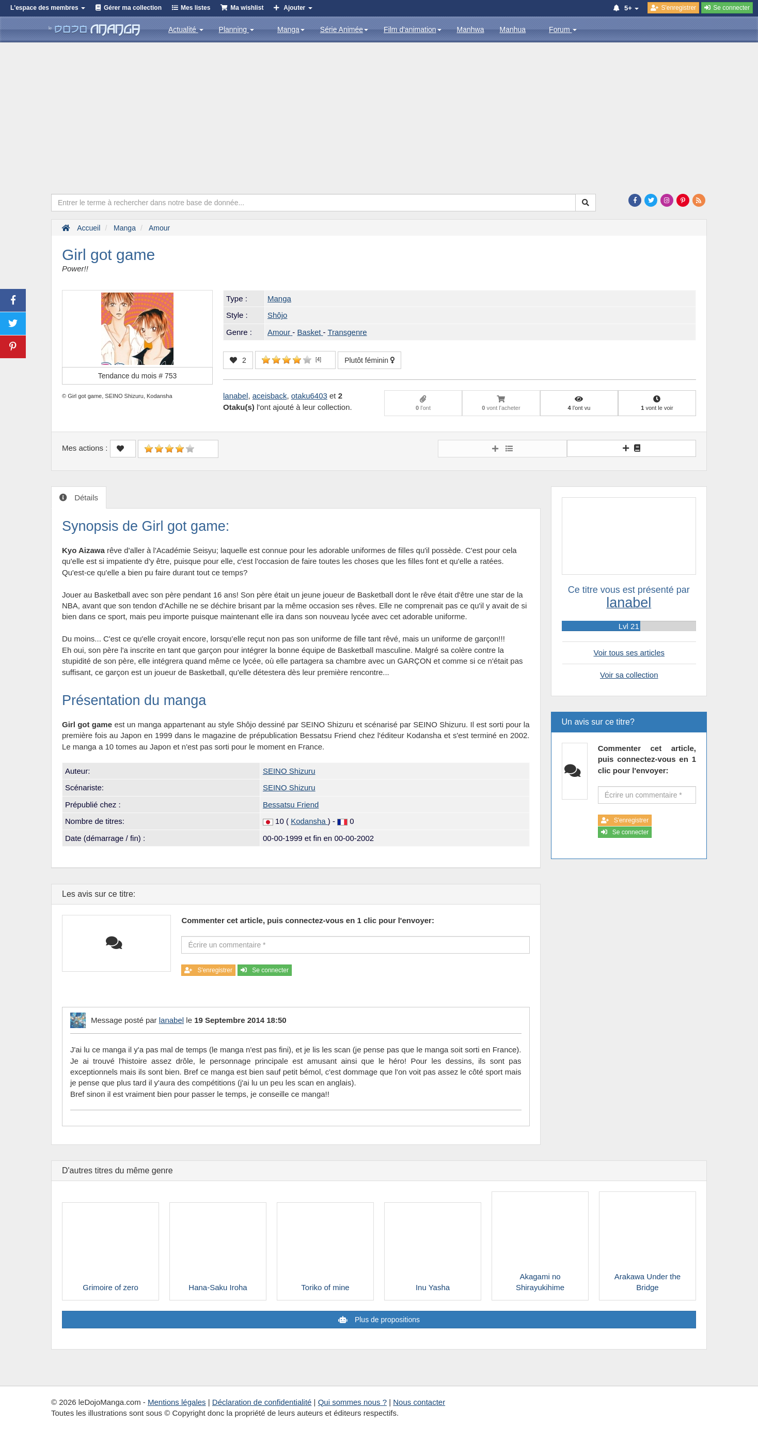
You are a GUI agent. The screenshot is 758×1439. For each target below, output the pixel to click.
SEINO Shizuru (289, 771)
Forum (563, 29)
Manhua (513, 29)
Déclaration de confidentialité (262, 1402)
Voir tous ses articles (629, 652)
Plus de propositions (386, 1319)
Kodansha (309, 821)
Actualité (185, 29)
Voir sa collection (629, 674)
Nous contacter (419, 1402)
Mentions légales (177, 1402)
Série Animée (344, 29)
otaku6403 (309, 395)
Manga (291, 29)
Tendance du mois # (137, 376)
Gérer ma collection (133, 7)
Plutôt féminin (369, 360)
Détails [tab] (85, 497)
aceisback (269, 395)
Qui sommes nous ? (352, 1402)
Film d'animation (412, 29)
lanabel (235, 395)
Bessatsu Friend (291, 804)
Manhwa (470, 29)
